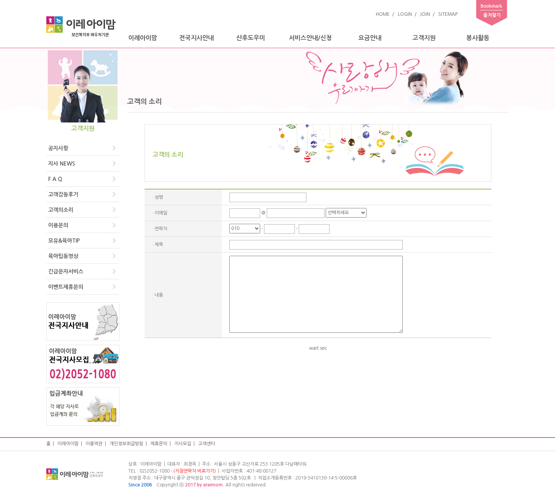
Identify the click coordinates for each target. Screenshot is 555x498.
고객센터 (206, 443)
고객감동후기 (63, 194)
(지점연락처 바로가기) (194, 471)
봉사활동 (477, 38)
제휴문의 (158, 443)
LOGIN (405, 14)
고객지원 (424, 38)
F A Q (55, 179)
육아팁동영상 (63, 256)
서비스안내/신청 (310, 38)
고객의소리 (60, 210)
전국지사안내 (196, 38)
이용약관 (94, 443)
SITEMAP (447, 14)
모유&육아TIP (64, 240)
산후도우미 (250, 38)
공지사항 (58, 148)
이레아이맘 (142, 38)
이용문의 (58, 225)
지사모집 (182, 443)
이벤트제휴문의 (65, 287)
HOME (383, 14)
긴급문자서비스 (65, 271)
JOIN (425, 14)
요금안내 (370, 38)
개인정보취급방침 (126, 443)
